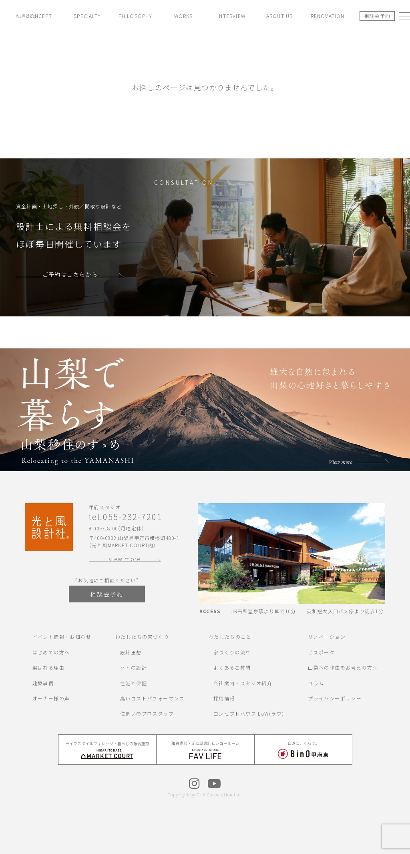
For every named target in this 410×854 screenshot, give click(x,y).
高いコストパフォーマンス (152, 698)
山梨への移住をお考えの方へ (343, 667)
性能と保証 (133, 683)
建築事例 (43, 683)
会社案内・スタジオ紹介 (242, 683)
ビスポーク (321, 652)
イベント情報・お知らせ (61, 636)
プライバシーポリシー (335, 698)
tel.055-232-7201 (125, 516)
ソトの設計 (133, 667)
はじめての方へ (51, 652)
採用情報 (224, 698)
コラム (316, 683)
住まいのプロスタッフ (147, 713)
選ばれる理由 (48, 667)
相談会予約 (377, 15)
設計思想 (131, 652)
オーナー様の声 (51, 698)
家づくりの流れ (232, 652)
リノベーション (327, 636)
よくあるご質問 (232, 667)
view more (125, 559)
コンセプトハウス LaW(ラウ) (248, 713)
